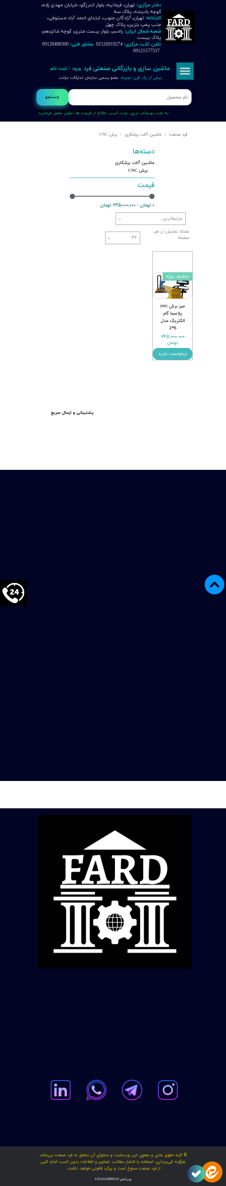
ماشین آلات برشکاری (135, 163)
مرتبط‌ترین (172, 218)
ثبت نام (58, 68)
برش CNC (138, 170)
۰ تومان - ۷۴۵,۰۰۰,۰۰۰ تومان (127, 205)
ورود (76, 68)
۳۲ (134, 238)
